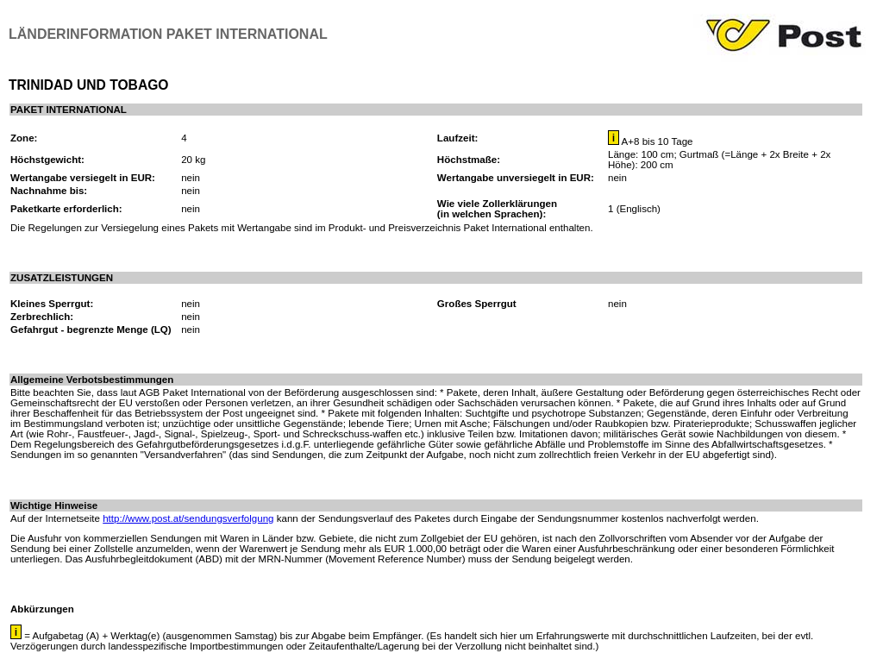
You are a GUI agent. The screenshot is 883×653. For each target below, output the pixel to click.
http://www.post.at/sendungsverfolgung (188, 518)
